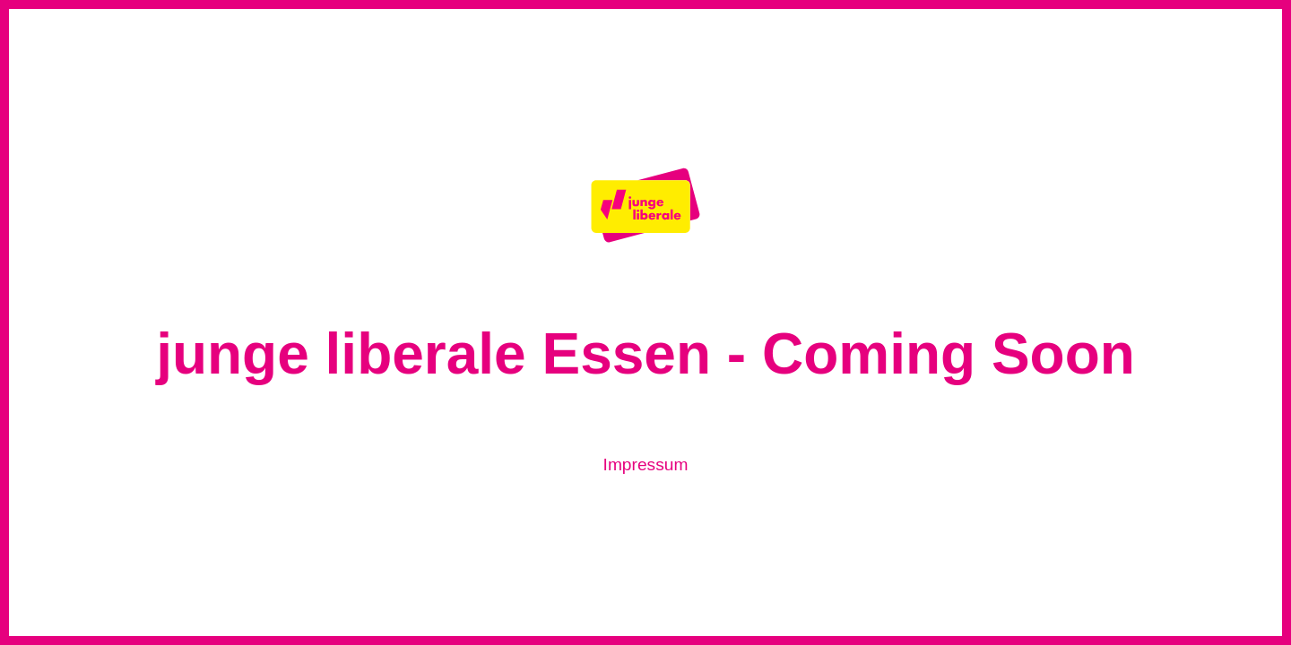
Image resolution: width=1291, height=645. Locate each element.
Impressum (646, 464)
